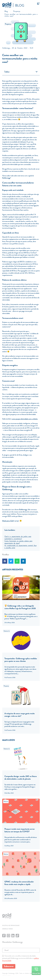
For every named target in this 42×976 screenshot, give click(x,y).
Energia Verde (7, 929)
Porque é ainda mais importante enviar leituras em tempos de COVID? (19, 830)
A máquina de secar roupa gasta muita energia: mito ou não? (19, 714)
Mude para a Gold (8, 521)
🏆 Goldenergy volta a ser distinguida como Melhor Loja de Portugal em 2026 (20, 607)
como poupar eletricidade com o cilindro (25, 419)
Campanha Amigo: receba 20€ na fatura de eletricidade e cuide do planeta (20, 777)
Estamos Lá (7, 578)
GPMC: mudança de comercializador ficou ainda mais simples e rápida (19, 883)
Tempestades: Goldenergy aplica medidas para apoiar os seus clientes (20, 660)
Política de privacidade (10, 925)
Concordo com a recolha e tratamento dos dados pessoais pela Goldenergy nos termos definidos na (20, 958)
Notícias (6, 801)
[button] (37, 72)
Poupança (8, 24)
